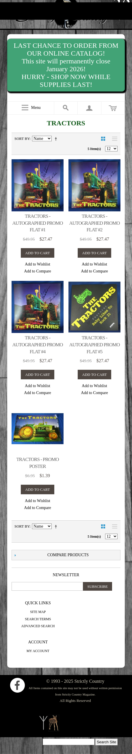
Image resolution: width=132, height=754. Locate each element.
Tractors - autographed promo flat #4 (37, 344)
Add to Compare (37, 271)
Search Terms (38, 619)
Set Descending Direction (57, 138)
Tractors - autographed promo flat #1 (37, 223)
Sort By (21, 138)
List (113, 138)
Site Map (38, 612)
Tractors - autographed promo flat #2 (94, 223)
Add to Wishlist (37, 264)
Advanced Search (38, 626)
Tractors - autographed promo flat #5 (94, 344)
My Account (38, 651)
